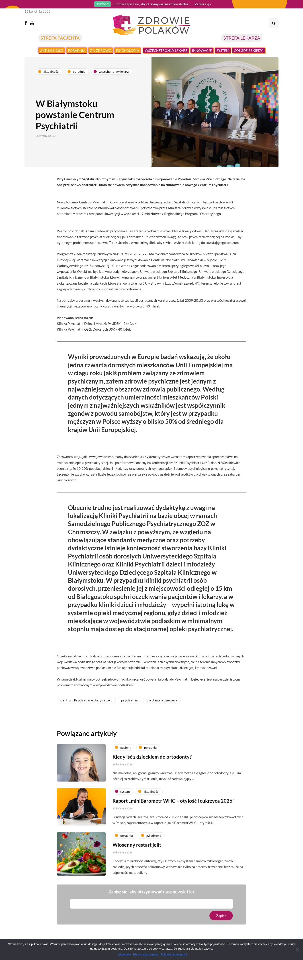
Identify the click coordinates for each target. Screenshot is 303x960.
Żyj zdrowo (100, 50)
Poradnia (76, 50)
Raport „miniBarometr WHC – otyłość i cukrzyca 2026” (173, 816)
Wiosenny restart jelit (137, 860)
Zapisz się (203, 4)
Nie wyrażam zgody (145, 954)
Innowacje (202, 50)
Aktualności (51, 50)
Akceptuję (124, 954)
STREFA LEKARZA (241, 37)
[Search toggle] (273, 23)
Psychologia (127, 50)
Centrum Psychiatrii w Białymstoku (86, 700)
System (223, 50)
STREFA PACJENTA (60, 37)
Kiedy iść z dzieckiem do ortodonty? (152, 772)
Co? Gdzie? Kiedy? (249, 50)
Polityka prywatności (174, 954)
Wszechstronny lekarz (166, 50)
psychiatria (129, 700)
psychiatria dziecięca (162, 700)
